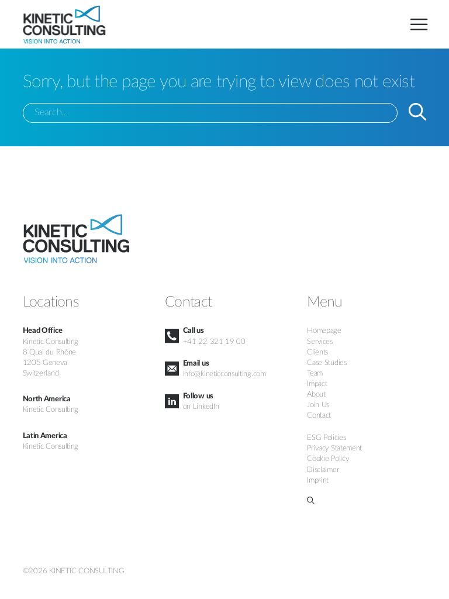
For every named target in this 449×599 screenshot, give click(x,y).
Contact (319, 415)
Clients (317, 352)
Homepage (324, 330)
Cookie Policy (327, 458)
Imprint (318, 480)
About (316, 394)
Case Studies (326, 362)
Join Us (318, 404)
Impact (317, 383)
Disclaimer (323, 469)
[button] (366, 500)
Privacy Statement (334, 448)
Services (320, 341)
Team (315, 373)
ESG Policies (326, 437)
